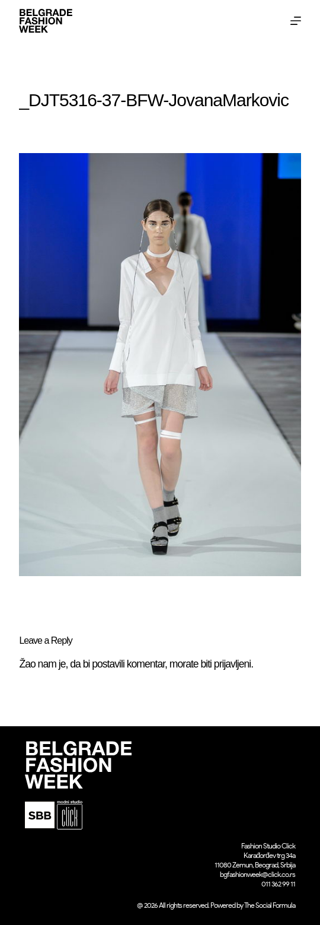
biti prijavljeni (225, 664)
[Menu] (295, 20)
